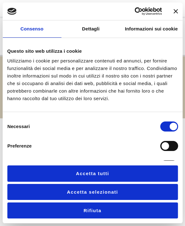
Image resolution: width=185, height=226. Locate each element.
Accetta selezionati (92, 192)
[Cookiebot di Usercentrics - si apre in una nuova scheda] (134, 11)
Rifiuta (92, 210)
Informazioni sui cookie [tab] (151, 28)
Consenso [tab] (31, 28)
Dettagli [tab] (91, 28)
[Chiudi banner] (175, 11)
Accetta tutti (92, 173)
